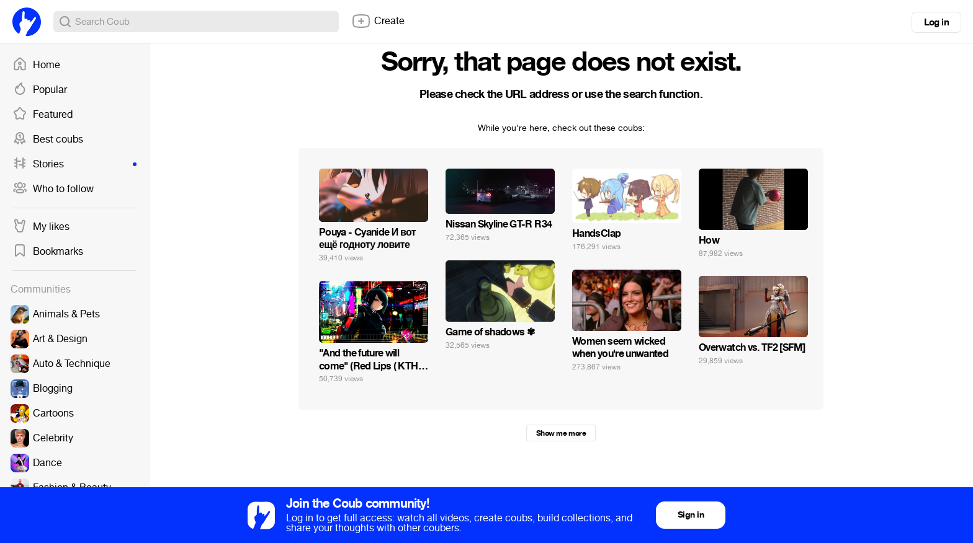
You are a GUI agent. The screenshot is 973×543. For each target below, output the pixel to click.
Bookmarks (47, 251)
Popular (39, 90)
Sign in (691, 515)
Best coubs (47, 139)
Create (378, 21)
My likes (41, 227)
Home (36, 65)
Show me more (561, 433)
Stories (74, 164)
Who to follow (53, 189)
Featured (42, 114)
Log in (936, 22)
